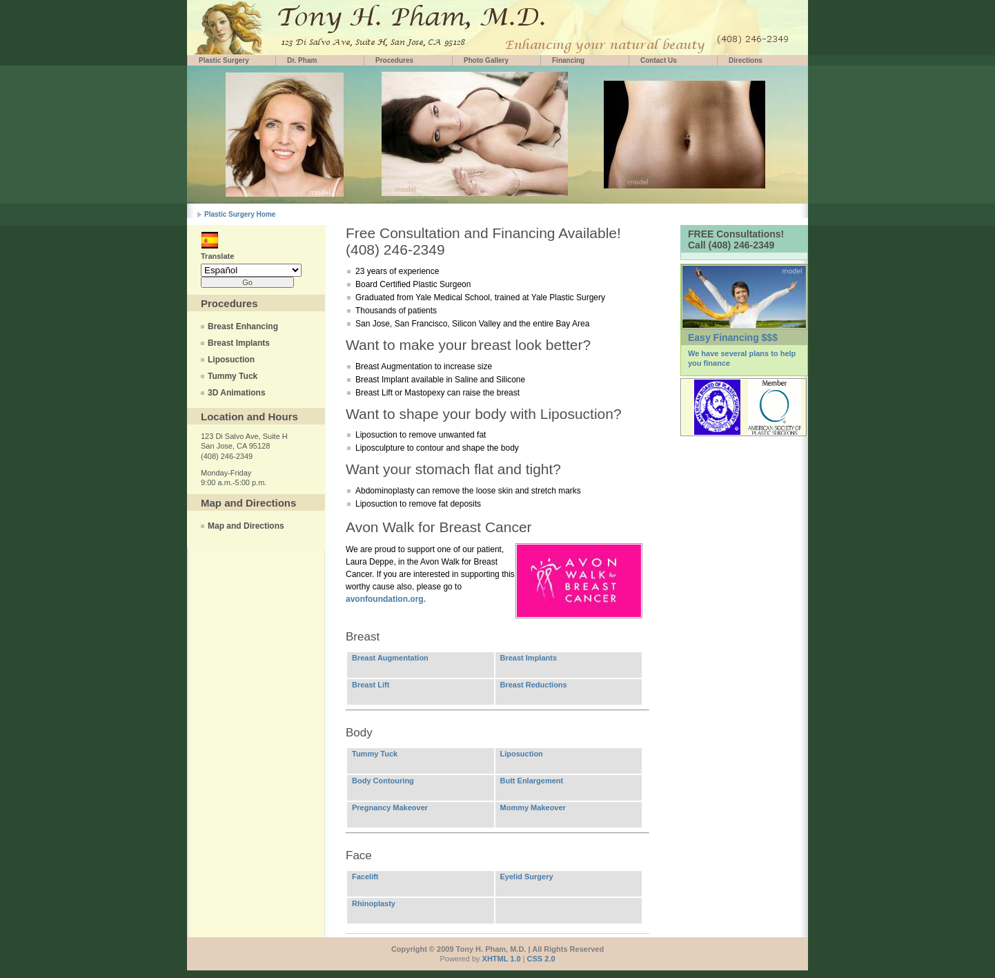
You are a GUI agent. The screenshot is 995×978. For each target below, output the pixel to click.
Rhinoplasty (373, 903)
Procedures (394, 60)
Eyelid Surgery (526, 876)
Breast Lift (370, 685)
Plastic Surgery (224, 60)
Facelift (365, 876)
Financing (568, 60)
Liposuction (231, 359)
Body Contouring (383, 780)
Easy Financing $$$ (733, 337)
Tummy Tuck (232, 376)
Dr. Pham (302, 60)
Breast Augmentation (390, 658)
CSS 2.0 (541, 959)
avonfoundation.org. (386, 599)
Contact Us (658, 60)
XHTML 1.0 (501, 959)
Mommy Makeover (533, 807)
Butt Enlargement (532, 780)
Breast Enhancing (243, 326)
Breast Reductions (533, 685)
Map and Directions (246, 526)
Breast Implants (239, 343)
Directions (745, 60)
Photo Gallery (486, 60)
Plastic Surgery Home (239, 214)
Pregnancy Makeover (390, 807)
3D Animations (237, 393)
